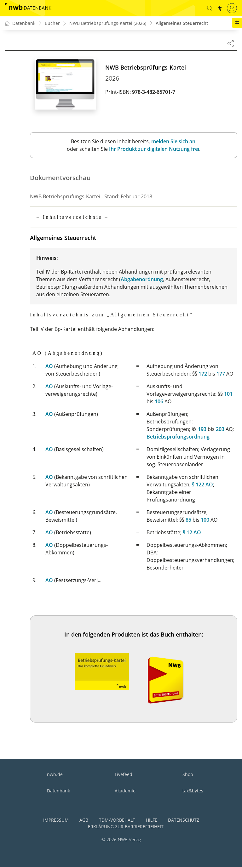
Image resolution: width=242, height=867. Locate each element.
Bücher (52, 23)
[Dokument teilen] (230, 43)
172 (203, 372)
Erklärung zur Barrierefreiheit (126, 826)
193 (202, 428)
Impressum (56, 819)
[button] (210, 8)
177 (220, 372)
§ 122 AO (202, 483)
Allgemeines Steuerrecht (182, 23)
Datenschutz (183, 819)
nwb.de (55, 773)
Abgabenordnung (142, 278)
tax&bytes (192, 790)
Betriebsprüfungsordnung (178, 435)
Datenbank (58, 790)
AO (49, 365)
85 (188, 518)
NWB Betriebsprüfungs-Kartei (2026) (107, 23)
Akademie (125, 790)
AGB (83, 819)
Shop (187, 773)
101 (228, 392)
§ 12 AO (192, 531)
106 (159, 400)
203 (220, 428)
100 (205, 518)
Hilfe (151, 819)
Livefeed (123, 773)
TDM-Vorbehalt (117, 819)
